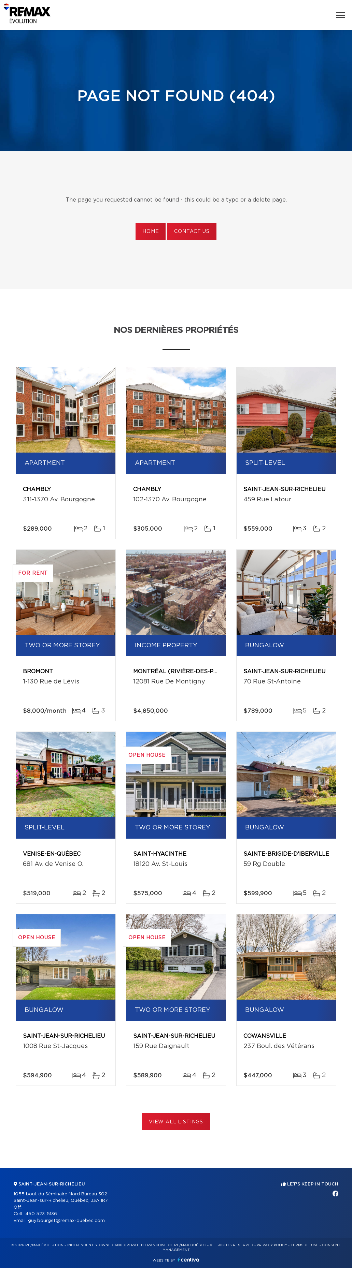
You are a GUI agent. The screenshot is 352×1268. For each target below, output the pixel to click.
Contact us (191, 231)
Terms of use (305, 1245)
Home (150, 231)
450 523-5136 (41, 1214)
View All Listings (176, 1122)
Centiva (188, 1259)
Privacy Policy (272, 1245)
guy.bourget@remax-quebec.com (66, 1221)
